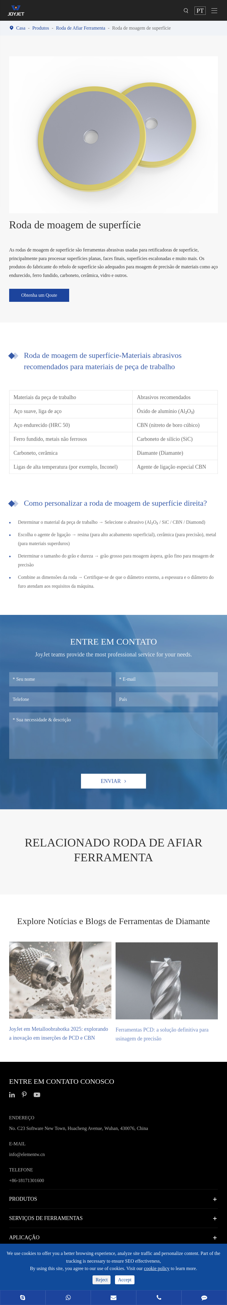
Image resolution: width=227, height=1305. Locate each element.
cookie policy (157, 1268)
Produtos (40, 28)
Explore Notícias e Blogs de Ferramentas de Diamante (113, 921)
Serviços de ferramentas (46, 1218)
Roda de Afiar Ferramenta (80, 28)
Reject (101, 1279)
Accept (124, 1279)
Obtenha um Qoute (39, 295)
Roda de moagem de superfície (141, 28)
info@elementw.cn (27, 1154)
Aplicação (24, 1237)
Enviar (114, 785)
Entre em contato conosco (61, 1081)
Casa (20, 28)
